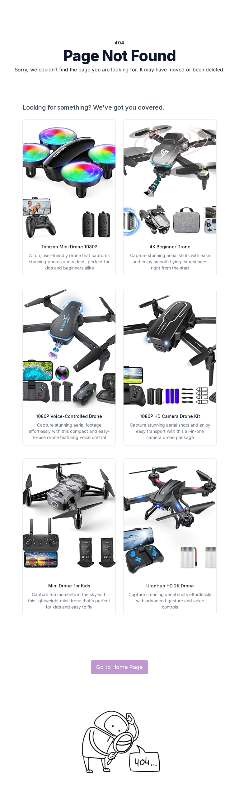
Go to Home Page (119, 667)
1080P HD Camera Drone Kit (170, 416)
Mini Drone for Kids (69, 585)
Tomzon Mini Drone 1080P (69, 246)
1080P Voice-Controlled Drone (69, 416)
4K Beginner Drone (169, 246)
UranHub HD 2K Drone (170, 585)
